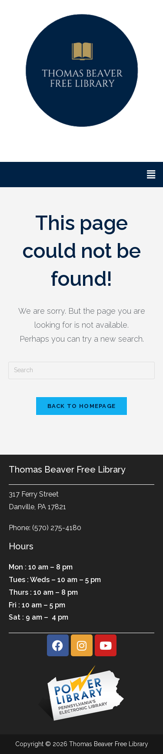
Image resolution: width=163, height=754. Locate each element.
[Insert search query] (81, 370)
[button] (151, 174)
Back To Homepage (81, 406)
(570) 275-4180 (56, 528)
